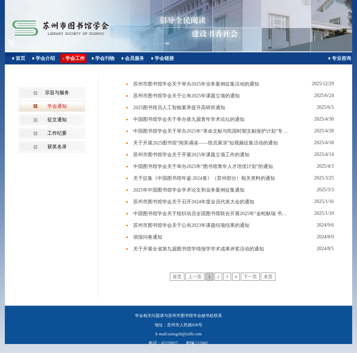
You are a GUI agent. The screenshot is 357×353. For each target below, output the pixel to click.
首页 (20, 58)
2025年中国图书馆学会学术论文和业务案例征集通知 (189, 190)
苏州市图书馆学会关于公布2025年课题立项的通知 (186, 95)
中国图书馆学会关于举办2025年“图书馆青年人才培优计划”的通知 (203, 166)
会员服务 (134, 58)
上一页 (195, 276)
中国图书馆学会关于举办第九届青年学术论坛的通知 (189, 119)
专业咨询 (341, 58)
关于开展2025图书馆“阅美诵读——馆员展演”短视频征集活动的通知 (205, 142)
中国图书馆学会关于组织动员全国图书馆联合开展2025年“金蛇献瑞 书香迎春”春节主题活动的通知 (211, 213)
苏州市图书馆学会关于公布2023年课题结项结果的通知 (191, 225)
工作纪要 (57, 133)
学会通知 (57, 106)
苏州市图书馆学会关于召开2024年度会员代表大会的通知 (193, 201)
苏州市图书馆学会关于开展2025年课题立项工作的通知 (191, 154)
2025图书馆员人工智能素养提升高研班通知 (179, 107)
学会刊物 (105, 58)
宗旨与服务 (57, 92)
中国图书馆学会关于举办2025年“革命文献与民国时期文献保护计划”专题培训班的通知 (211, 131)
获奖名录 (57, 146)
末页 (268, 276)
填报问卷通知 (147, 237)
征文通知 (57, 119)
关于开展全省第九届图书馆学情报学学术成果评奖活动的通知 (198, 248)
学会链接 (164, 58)
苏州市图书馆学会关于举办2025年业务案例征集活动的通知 (196, 84)
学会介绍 (45, 58)
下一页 (250, 276)
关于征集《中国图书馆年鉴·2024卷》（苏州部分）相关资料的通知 (204, 178)
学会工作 (75, 58)
